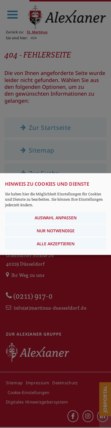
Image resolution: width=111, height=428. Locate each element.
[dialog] (55, 214)
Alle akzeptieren (56, 243)
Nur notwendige (56, 230)
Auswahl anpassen (56, 217)
